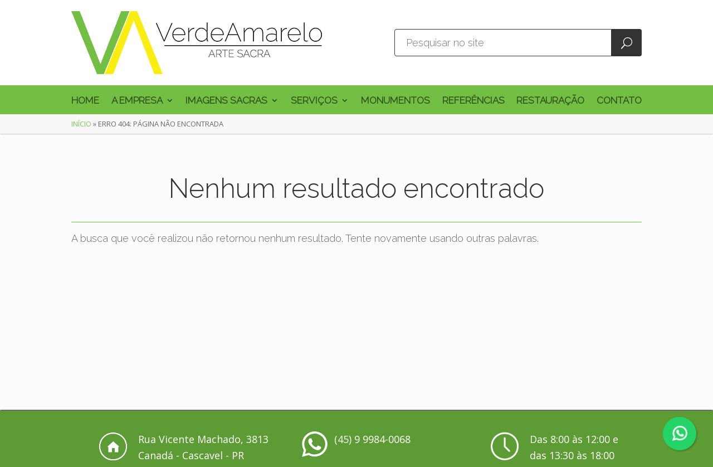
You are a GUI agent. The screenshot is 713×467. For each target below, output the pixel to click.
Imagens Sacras (226, 101)
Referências (473, 101)
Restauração (550, 101)
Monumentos (395, 101)
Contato (619, 101)
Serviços (314, 101)
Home (85, 101)
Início (81, 124)
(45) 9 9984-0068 (372, 439)
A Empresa (137, 101)
